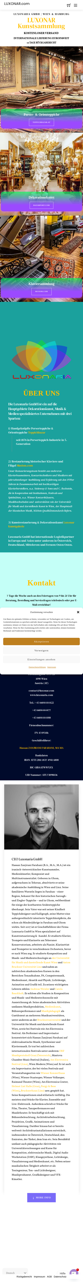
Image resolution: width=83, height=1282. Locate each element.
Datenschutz (60, 1276)
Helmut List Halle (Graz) (26, 1086)
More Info (41, 1197)
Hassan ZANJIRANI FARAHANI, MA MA (41, 748)
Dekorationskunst (41, 197)
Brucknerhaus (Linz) (32, 1091)
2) (10, 461)
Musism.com (41, 291)
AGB (49, 1276)
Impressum (51, 667)
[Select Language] (15, 1273)
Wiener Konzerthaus (52, 1073)
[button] (78, 612)
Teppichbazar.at (41, 122)
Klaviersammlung (41, 283)
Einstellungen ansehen (41, 659)
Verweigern (41, 650)
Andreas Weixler (39, 989)
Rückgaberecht (24, 1276)
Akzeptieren (41, 641)
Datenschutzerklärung (37, 667)
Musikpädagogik (50, 1011)
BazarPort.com (41, 205)
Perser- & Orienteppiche (41, 114)
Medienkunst (52, 1007)
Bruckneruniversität (49, 1020)
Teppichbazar (36, 432)
